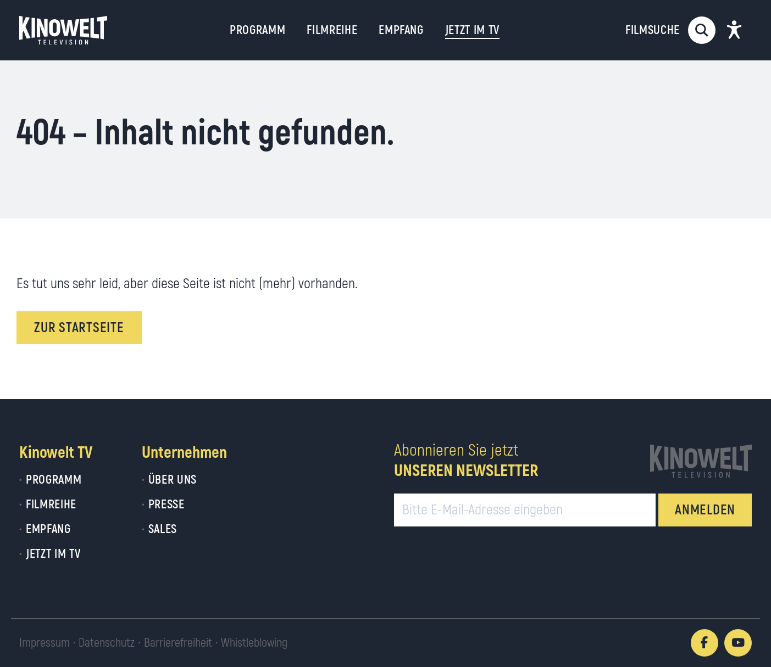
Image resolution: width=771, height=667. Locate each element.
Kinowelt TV (55, 452)
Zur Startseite (79, 328)
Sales (162, 529)
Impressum (44, 643)
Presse (166, 504)
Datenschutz (107, 643)
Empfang (401, 30)
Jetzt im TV (53, 554)
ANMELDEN (705, 510)
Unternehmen (184, 452)
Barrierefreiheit (178, 643)
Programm (257, 30)
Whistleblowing (254, 643)
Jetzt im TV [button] (472, 30)
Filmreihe (332, 30)
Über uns (172, 479)
